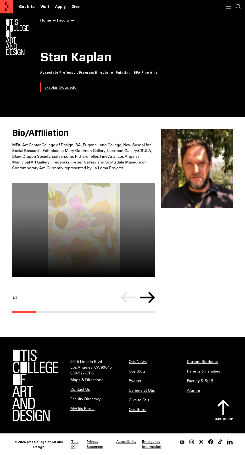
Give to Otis (139, 399)
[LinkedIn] (230, 441)
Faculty (63, 20)
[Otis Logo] (17, 37)
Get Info (27, 7)
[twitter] (201, 441)
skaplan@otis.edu (61, 87)
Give (76, 7)
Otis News (138, 361)
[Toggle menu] (229, 7)
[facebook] (211, 441)
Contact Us (80, 389)
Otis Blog (137, 370)
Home (45, 20)
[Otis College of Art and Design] (6, 6)
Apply (60, 7)
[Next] (147, 297)
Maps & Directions (86, 379)
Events (135, 380)
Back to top (223, 419)
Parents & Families (203, 370)
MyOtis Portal (82, 408)
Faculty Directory (85, 398)
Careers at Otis (142, 390)
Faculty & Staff (200, 380)
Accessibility (126, 441)
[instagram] (192, 441)
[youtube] (182, 441)
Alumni (193, 390)
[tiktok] (220, 441)
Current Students (202, 361)
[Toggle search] (238, 7)
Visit (44, 7)
